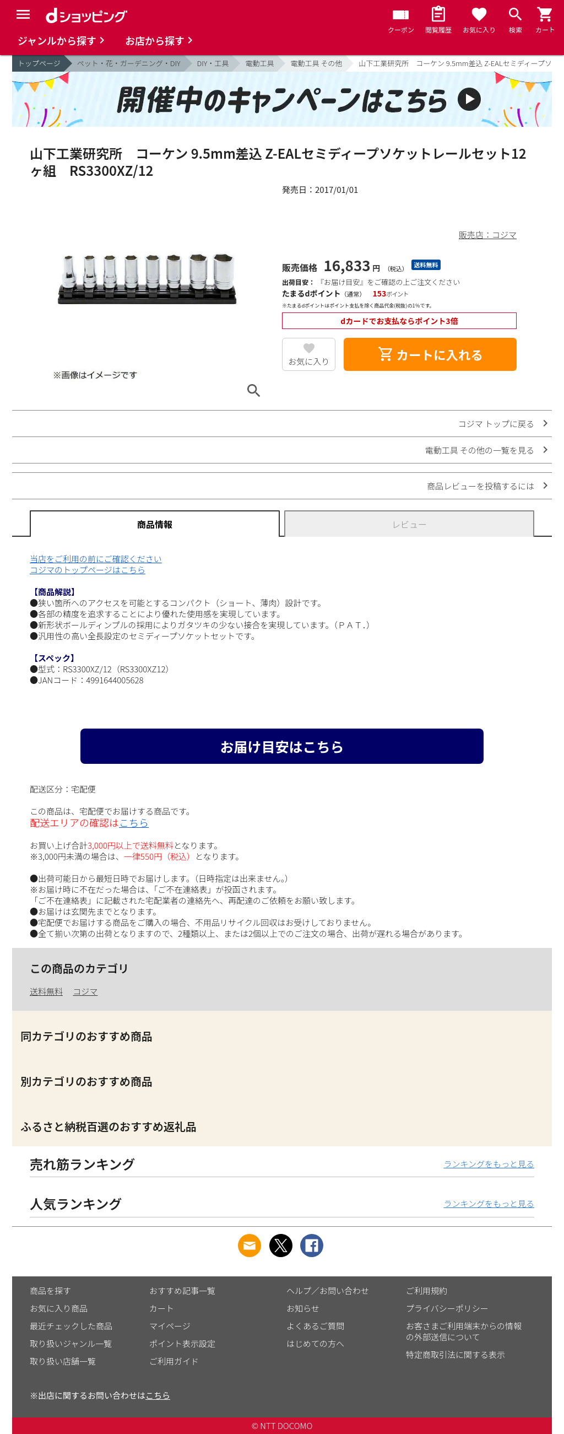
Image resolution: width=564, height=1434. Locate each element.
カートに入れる (430, 354)
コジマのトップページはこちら (87, 569)
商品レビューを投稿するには (480, 486)
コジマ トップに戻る (496, 423)
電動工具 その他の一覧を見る (479, 450)
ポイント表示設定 (182, 1343)
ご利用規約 (426, 1290)
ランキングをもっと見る (488, 1163)
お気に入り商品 (59, 1308)
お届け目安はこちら (282, 746)
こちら (134, 822)
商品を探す (50, 1290)
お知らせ (302, 1308)
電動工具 (259, 63)
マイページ (170, 1325)
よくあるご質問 (315, 1325)
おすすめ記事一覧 (182, 1290)
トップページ (39, 63)
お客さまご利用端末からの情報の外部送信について (464, 1331)
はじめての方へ (315, 1343)
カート (161, 1308)
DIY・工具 (213, 63)
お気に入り (308, 361)
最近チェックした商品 (71, 1325)
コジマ (85, 991)
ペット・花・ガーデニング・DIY (129, 63)
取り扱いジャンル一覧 (71, 1343)
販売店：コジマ (488, 234)
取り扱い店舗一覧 (63, 1361)
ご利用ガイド (174, 1361)
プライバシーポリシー (447, 1308)
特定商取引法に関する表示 (455, 1354)
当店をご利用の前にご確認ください (96, 558)
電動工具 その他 (316, 63)
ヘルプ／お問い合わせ (327, 1290)
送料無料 (46, 991)
